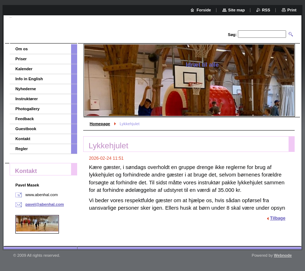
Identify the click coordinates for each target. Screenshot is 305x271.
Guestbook (25, 129)
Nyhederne (25, 89)
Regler (21, 149)
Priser (21, 59)
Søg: (232, 34)
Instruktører (26, 99)
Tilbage (277, 218)
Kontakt (22, 139)
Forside (203, 10)
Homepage (100, 124)
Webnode (283, 255)
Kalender (23, 69)
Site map (236, 10)
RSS (266, 10)
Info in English (29, 79)
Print (292, 10)
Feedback (24, 119)
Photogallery (27, 109)
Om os (21, 49)
